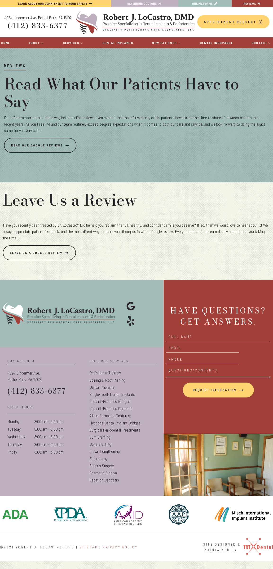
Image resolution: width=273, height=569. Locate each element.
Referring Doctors (144, 3)
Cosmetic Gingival (103, 481)
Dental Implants (117, 42)
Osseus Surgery (101, 473)
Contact (262, 42)
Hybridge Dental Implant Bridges (115, 431)
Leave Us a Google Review (41, 261)
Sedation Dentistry (104, 488)
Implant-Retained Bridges (109, 409)
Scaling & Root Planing (107, 388)
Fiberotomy (98, 466)
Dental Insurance (216, 42)
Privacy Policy (120, 555)
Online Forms (205, 3)
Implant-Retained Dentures (110, 416)
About (36, 42)
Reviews (252, 3)
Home (5, 42)
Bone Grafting (100, 452)
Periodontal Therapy (105, 381)
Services (73, 42)
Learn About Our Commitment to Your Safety (55, 3)
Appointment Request (233, 21)
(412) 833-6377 (38, 25)
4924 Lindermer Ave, (41, 385)
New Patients (166, 42)
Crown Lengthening (104, 459)
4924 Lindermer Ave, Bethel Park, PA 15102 (38, 17)
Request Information (215, 390)
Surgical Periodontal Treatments (114, 438)
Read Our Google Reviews (42, 153)
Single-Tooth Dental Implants (112, 402)
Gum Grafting (99, 445)
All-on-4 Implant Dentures (109, 423)
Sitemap (88, 555)
